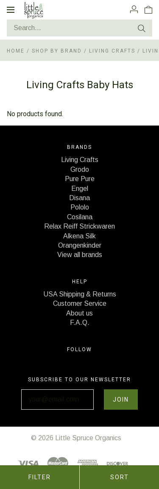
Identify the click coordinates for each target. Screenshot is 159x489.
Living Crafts (112, 51)
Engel (79, 188)
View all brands (79, 254)
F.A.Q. (79, 322)
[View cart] (148, 9)
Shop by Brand (57, 51)
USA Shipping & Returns (79, 294)
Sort (119, 477)
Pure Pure (80, 178)
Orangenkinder (79, 245)
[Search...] (79, 28)
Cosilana (79, 217)
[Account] (134, 9)
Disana (79, 197)
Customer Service (79, 303)
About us (79, 313)
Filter (39, 477)
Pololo (79, 207)
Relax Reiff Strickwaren (79, 226)
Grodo (79, 169)
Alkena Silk (79, 236)
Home (16, 51)
